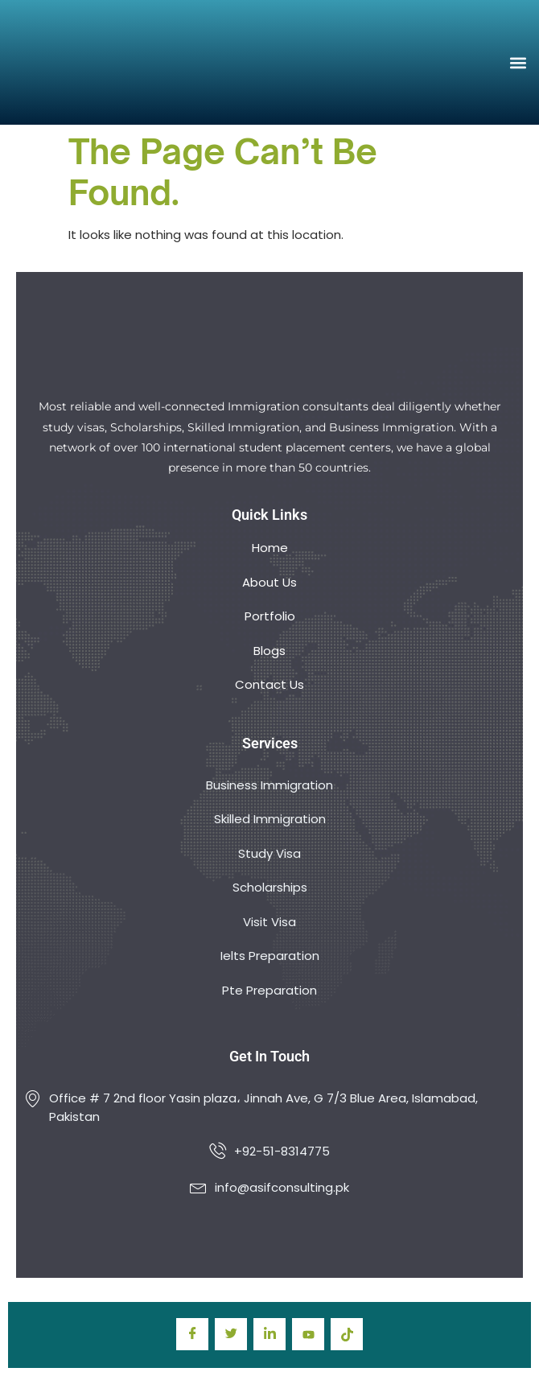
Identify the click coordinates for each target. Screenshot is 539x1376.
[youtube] (308, 1334)
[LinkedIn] (269, 1334)
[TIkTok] (347, 1334)
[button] (517, 62)
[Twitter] (231, 1334)
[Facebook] (192, 1334)
